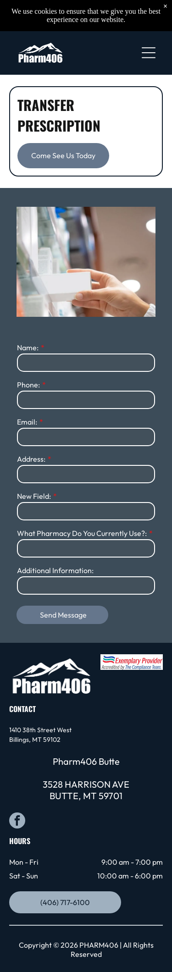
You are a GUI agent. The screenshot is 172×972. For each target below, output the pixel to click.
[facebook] (17, 821)
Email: (27, 421)
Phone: (28, 384)
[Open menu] (148, 53)
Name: (28, 347)
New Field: (34, 496)
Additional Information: (55, 570)
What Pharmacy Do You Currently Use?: (82, 533)
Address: (31, 459)
